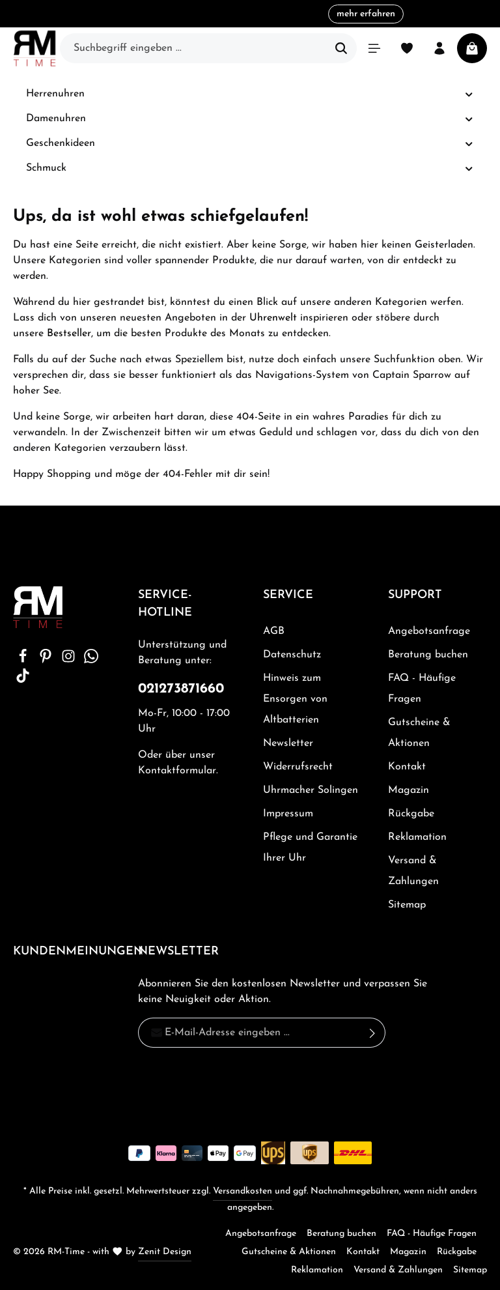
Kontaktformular (177, 771)
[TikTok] (23, 680)
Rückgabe (411, 814)
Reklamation (417, 837)
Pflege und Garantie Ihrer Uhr (310, 847)
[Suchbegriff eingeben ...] (193, 48)
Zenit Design (164, 1252)
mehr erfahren (366, 14)
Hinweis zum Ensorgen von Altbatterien (295, 699)
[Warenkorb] (472, 48)
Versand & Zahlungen (413, 871)
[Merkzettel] (407, 48)
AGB (274, 631)
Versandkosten (242, 1191)
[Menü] (374, 48)
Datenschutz (292, 655)
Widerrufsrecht (298, 767)
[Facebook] (24, 660)
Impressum (288, 814)
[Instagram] (70, 660)
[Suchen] (341, 48)
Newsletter (288, 743)
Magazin (408, 790)
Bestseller (69, 333)
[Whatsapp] (91, 660)
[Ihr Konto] (439, 48)
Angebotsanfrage (429, 631)
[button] (469, 94)
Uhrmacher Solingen (310, 790)
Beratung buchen (428, 655)
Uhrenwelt (273, 318)
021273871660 (181, 689)
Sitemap (407, 905)
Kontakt (407, 767)
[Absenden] (372, 1033)
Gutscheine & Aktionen (419, 733)
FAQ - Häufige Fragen (422, 688)
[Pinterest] (47, 660)
